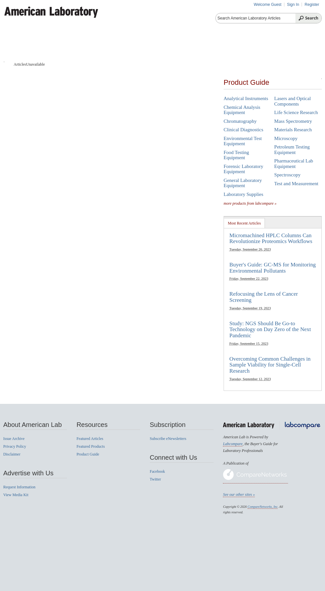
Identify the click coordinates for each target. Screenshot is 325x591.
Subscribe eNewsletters (168, 438)
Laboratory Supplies (243, 194)
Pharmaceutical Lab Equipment (293, 163)
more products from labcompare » (250, 203)
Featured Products (146, 45)
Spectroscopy (287, 174)
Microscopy (286, 138)
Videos (246, 45)
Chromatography (240, 121)
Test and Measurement (296, 183)
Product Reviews (203, 45)
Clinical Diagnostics (243, 129)
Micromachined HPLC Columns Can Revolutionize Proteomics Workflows (270, 238)
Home (17, 45)
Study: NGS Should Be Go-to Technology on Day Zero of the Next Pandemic (270, 329)
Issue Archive (14, 438)
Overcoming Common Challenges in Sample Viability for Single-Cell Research (270, 365)
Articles (49, 45)
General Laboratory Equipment (243, 183)
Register (312, 4)
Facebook (157, 471)
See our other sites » (239, 494)
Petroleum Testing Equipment (292, 149)
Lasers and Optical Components (292, 101)
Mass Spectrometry (293, 121)
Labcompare (232, 444)
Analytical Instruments (246, 98)
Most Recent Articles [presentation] (244, 223)
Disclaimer (11, 454)
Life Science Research (296, 112)
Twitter (155, 479)
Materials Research (293, 129)
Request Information (19, 487)
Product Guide (91, 45)
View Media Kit (15, 495)
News (275, 45)
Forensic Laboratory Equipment (243, 169)
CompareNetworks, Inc (263, 506)
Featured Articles (89, 438)
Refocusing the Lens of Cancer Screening (263, 297)
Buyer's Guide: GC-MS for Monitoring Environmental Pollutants (272, 268)
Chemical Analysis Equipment (242, 110)
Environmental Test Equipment (243, 141)
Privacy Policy (14, 446)
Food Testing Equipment (236, 155)
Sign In (293, 4)
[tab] (244, 223)
